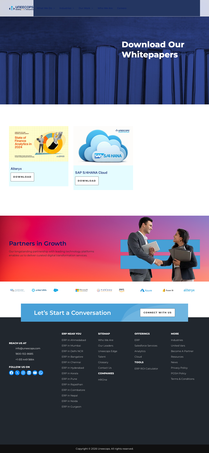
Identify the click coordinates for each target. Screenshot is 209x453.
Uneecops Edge (107, 351)
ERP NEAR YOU (71, 333)
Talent (102, 356)
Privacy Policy (179, 367)
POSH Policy (178, 373)
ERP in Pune (69, 378)
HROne (102, 379)
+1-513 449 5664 (25, 359)
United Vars (178, 345)
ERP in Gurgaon (71, 406)
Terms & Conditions (182, 378)
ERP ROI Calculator (146, 368)
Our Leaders (105, 345)
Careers (122, 4)
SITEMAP (104, 333)
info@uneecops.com (28, 348)
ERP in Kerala (70, 373)
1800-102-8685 (24, 353)
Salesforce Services (146, 345)
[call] (141, 5)
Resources (177, 356)
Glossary (103, 362)
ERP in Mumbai (71, 345)
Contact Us (189, 4)
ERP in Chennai (71, 362)
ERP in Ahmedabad (74, 340)
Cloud (138, 356)
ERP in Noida (70, 401)
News (174, 362)
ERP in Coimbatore (73, 390)
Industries (177, 340)
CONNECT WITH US (158, 312)
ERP (137, 340)
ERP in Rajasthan (72, 384)
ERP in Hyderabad (73, 367)
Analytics (140, 351)
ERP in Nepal (70, 395)
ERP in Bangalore (72, 356)
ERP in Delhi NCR (72, 351)
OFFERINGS (142, 333)
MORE (175, 333)
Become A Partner (182, 351)
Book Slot (165, 4)
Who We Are (105, 4)
